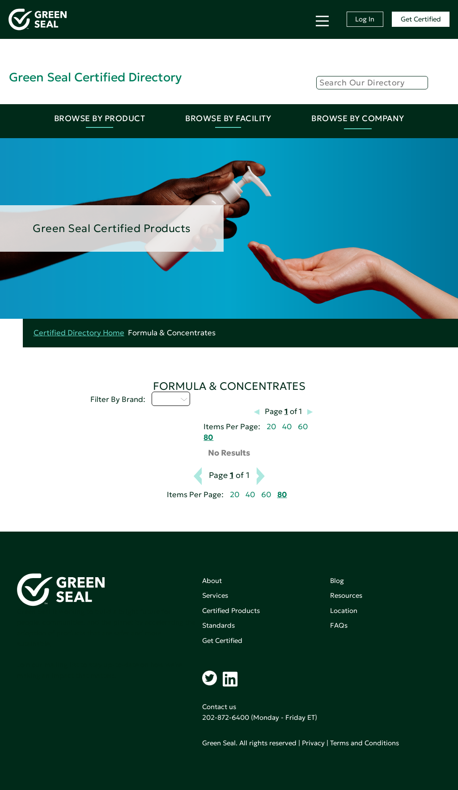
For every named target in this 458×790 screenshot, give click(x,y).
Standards (218, 625)
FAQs (339, 625)
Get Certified (421, 19)
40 (287, 426)
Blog (337, 580)
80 (208, 437)
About (212, 580)
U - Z (170, 399)
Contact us (219, 706)
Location (343, 610)
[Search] (372, 82)
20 (271, 426)
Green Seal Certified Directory (95, 77)
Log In (364, 19)
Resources (346, 595)
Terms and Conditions (364, 743)
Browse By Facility (228, 118)
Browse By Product (99, 118)
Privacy (313, 743)
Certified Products (231, 610)
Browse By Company (357, 118)
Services (215, 595)
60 (303, 426)
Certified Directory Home (79, 333)
